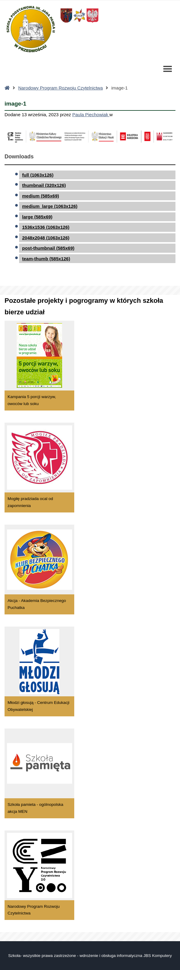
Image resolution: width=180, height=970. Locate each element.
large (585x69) (37, 216)
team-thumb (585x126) (46, 258)
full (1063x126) (37, 174)
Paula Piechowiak (91, 114)
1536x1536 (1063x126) (45, 227)
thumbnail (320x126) (44, 185)
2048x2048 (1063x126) (45, 237)
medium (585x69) (40, 195)
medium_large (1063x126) (50, 206)
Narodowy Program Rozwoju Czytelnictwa (60, 87)
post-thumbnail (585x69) (48, 248)
